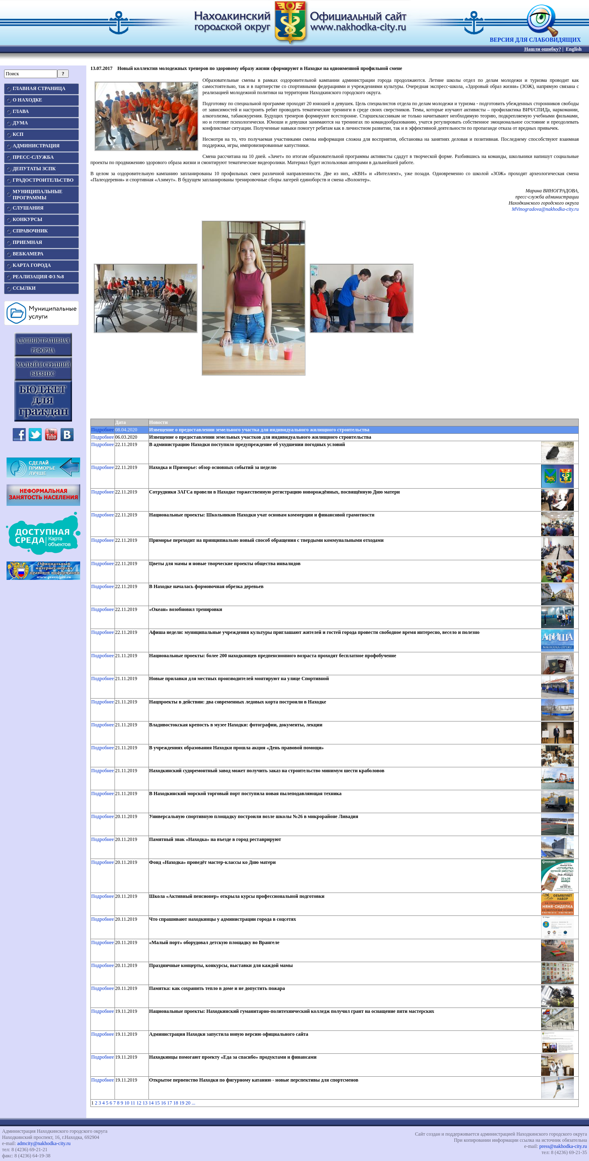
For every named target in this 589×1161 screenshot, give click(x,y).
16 (163, 1103)
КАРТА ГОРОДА (32, 265)
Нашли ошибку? (542, 49)
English (574, 49)
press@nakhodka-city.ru (563, 1146)
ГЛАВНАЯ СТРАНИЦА (39, 88)
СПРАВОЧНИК (30, 231)
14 (151, 1103)
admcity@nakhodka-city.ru (44, 1143)
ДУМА (20, 123)
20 (188, 1103)
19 (182, 1103)
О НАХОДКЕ (27, 100)
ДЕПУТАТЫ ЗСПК (34, 168)
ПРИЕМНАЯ (27, 242)
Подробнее (102, 430)
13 (145, 1103)
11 (132, 1103)
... (194, 1103)
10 (126, 1103)
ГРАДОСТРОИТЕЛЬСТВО (43, 180)
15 (157, 1103)
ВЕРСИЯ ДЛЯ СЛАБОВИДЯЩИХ (535, 37)
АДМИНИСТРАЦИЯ (36, 146)
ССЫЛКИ (24, 288)
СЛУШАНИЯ (28, 208)
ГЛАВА (21, 111)
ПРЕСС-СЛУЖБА (33, 157)
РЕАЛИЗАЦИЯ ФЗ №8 (38, 277)
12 (139, 1103)
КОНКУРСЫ (27, 219)
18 (175, 1103)
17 (169, 1103)
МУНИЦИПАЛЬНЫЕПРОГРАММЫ (37, 195)
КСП (18, 134)
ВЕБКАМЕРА (28, 254)
